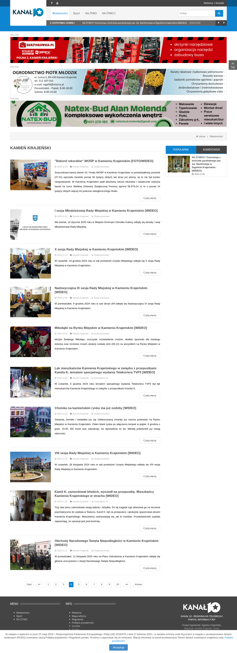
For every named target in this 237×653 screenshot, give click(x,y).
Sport (19, 616)
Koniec (138, 584)
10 (117, 584)
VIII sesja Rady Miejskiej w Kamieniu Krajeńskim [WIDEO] (98, 453)
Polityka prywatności (83, 622)
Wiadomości (216, 136)
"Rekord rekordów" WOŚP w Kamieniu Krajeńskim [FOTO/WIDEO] (104, 161)
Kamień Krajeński (79, 167)
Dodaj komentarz (101, 167)
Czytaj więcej (149, 198)
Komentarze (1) (101, 501)
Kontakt (220, 3)
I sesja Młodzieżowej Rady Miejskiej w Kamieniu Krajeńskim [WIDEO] (106, 210)
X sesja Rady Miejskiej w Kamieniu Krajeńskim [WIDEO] (96, 249)
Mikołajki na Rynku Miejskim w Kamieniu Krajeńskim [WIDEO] (101, 328)
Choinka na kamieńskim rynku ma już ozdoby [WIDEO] (95, 408)
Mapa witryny (79, 616)
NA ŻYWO (21, 619)
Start (29, 584)
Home (202, 136)
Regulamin (77, 619)
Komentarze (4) (101, 378)
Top (233, 65)
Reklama (208, 3)
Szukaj (75, 629)
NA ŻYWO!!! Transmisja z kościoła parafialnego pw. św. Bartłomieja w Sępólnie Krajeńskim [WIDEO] (134, 23)
